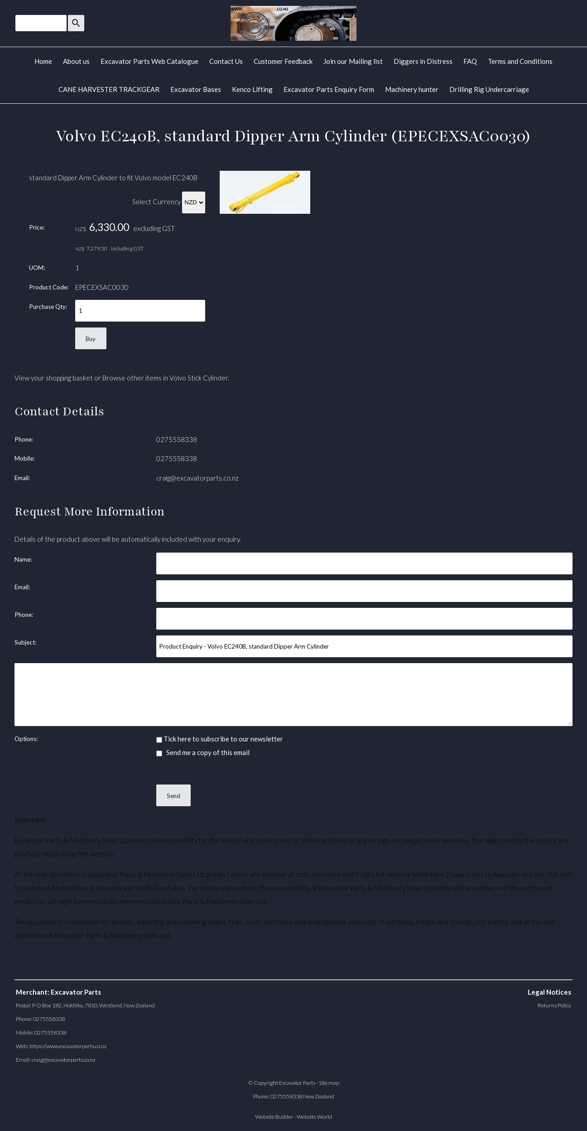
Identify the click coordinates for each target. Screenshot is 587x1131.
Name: (23, 559)
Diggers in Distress (423, 61)
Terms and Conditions (520, 61)
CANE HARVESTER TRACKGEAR (108, 89)
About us (76, 61)
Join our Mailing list (353, 61)
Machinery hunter (411, 89)
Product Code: (48, 287)
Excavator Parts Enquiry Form (329, 89)
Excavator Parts (297, 1082)
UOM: (37, 267)
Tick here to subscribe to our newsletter (219, 739)
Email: (22, 477)
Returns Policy (554, 1005)
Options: (26, 738)
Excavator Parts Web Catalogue (149, 61)
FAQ (470, 61)
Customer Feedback (283, 61)
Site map (329, 1082)
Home (43, 61)
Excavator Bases (195, 89)
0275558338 (176, 439)
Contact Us (226, 61)
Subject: (25, 642)
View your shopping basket (53, 378)
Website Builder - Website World (293, 1116)
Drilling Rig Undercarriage (489, 89)
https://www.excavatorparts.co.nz (68, 1046)
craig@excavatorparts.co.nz (197, 478)
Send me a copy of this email (203, 752)
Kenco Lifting (252, 89)
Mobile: (24, 458)
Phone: (23, 439)
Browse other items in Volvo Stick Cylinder (165, 378)
